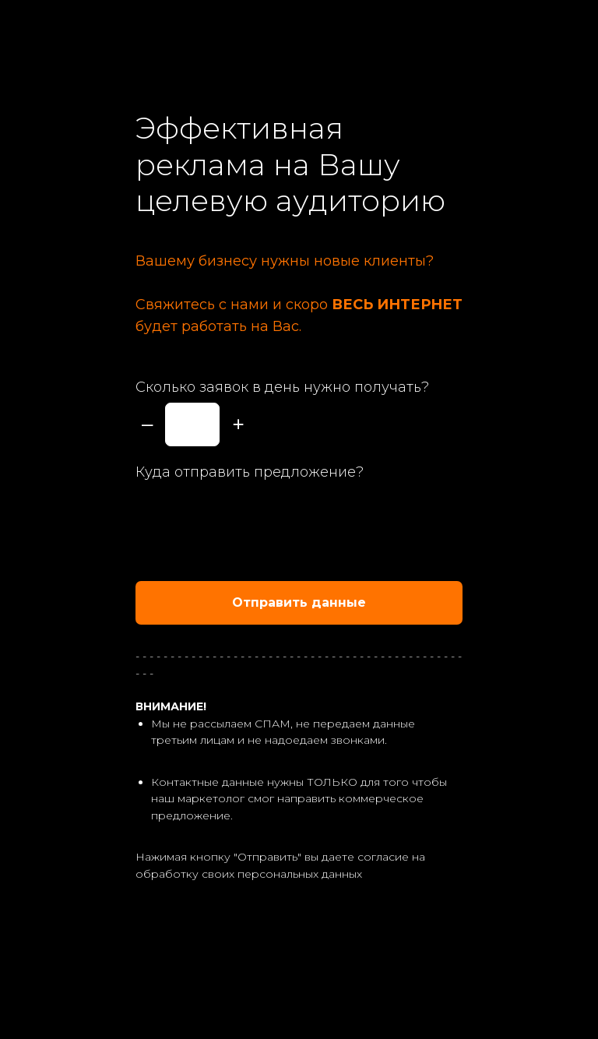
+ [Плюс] (238, 423)
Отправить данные (347, 603)
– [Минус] (147, 423)
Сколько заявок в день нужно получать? (282, 387)
